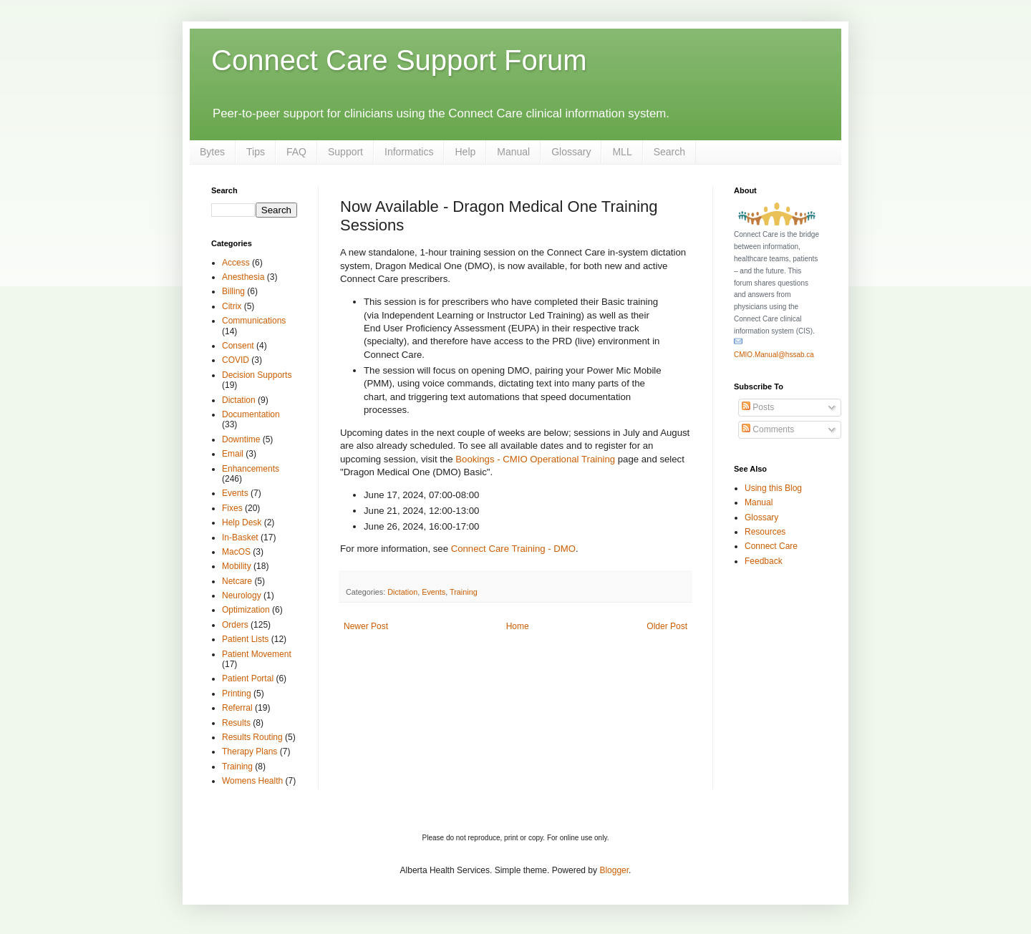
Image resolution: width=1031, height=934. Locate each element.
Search (669, 151)
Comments (768, 429)
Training (464, 592)
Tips (255, 151)
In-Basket (240, 537)
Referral (237, 708)
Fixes (232, 508)
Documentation (251, 414)
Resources (765, 532)
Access (236, 263)
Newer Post (366, 626)
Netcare (237, 581)
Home (517, 626)
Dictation (402, 592)
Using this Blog (773, 488)
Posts (758, 407)
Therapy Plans (249, 751)
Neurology (241, 595)
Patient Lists (245, 639)
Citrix (231, 306)
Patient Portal (248, 678)
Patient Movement (256, 654)
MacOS (236, 552)
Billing (233, 291)
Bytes (212, 151)
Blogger (614, 870)
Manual (513, 151)
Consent (238, 346)
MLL (621, 151)
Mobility (236, 566)
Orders (235, 625)
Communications (254, 321)
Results (236, 723)
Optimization (246, 610)
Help (465, 151)
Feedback (764, 561)
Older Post (667, 626)
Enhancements (250, 469)
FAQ (296, 151)
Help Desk (241, 522)
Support (345, 151)
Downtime (241, 439)
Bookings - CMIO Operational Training (535, 459)
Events (433, 592)
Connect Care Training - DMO (513, 548)
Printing (236, 694)
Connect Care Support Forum (399, 60)
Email (232, 454)
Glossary (571, 151)
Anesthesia (243, 277)
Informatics (408, 151)
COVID (235, 360)
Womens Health (252, 781)
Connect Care (771, 546)
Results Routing (252, 737)
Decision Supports (256, 375)
